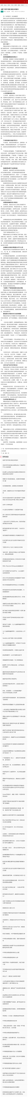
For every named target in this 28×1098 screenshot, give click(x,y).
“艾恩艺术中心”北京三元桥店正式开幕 (13, 547)
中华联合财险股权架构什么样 (10, 957)
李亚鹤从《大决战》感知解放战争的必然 (13, 1015)
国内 (19, 5)
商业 (22, 5)
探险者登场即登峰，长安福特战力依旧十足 (14, 875)
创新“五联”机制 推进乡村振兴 (10, 460)
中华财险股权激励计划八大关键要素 (12, 1051)
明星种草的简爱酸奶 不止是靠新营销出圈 (13, 704)
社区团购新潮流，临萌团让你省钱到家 (13, 486)
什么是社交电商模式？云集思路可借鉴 (13, 509)
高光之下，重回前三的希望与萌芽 (12, 976)
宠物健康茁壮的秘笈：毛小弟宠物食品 (13, 660)
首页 (2, 5)
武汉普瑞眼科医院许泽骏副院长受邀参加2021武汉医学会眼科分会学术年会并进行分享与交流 (13, 787)
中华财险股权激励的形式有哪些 (11, 1087)
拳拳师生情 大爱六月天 (9, 908)
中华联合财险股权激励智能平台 (11, 1032)
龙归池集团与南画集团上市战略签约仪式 (13, 535)
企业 (2, 11)
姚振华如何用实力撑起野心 (10, 678)
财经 (15, 5)
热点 (5, 5)
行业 (12, 5)
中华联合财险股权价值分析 (10, 1020)
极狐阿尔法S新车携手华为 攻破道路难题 (13, 815)
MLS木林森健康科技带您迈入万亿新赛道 (13, 584)
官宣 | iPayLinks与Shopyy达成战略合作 (13, 566)
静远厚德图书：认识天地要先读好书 (12, 655)
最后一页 (7, 453)
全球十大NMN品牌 (7, 504)
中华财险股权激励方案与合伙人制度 (12, 1063)
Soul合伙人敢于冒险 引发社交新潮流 (12, 638)
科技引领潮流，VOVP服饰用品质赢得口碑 (14, 933)
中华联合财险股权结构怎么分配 (11, 952)
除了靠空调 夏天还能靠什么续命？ (12, 1068)
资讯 (9, 5)
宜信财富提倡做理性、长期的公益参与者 (13, 650)
